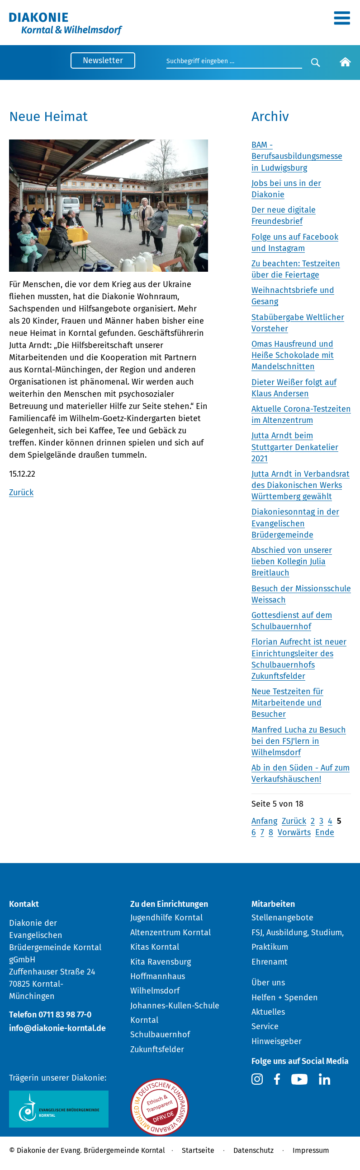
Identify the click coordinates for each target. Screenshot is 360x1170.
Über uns (268, 983)
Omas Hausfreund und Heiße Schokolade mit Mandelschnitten (292, 355)
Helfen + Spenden (284, 998)
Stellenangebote (282, 918)
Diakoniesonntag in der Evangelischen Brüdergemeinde (295, 523)
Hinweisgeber (276, 1041)
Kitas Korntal (154, 947)
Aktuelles (268, 1012)
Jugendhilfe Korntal (166, 918)
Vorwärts (294, 832)
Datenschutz (253, 1150)
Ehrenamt (269, 962)
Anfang (264, 821)
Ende (324, 832)
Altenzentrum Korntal (170, 933)
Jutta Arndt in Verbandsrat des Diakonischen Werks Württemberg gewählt (300, 485)
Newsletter (103, 60)
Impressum (311, 1150)
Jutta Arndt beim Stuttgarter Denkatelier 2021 (294, 447)
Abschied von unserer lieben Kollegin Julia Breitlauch (291, 561)
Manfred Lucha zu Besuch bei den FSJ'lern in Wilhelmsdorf (298, 741)
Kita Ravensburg (160, 962)
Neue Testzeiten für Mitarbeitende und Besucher (287, 703)
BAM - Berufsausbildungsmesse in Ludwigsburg (296, 156)
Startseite (198, 1150)
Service (265, 1026)
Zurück (21, 492)
